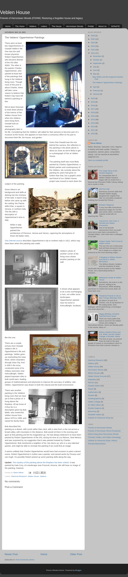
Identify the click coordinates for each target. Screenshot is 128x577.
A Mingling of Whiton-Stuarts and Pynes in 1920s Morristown (110, 259)
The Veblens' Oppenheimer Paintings (107, 83)
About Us (102, 26)
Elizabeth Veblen (94, 415)
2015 (93, 116)
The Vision (20, 26)
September (97, 63)
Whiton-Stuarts (94, 373)
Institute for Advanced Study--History (102, 440)
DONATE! (115, 26)
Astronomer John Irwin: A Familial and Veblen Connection (109, 223)
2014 (93, 120)
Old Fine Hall (104, 189)
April (95, 87)
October (96, 60)
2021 (93, 53)
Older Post (76, 554)
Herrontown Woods (74, 26)
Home (8, 26)
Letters (44, 26)
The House (56, 26)
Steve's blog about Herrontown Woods (103, 434)
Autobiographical (94, 399)
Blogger (78, 570)
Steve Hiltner (96, 143)
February (97, 91)
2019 (93, 102)
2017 (93, 109)
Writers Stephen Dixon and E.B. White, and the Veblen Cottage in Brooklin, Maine (109, 334)
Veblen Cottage (94, 402)
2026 (93, 36)
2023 (93, 46)
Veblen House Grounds (97, 376)
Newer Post (11, 554)
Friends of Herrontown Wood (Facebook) (104, 431)
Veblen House (15, 12)
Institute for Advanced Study (99, 418)
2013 (93, 123)
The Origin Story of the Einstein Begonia (108, 172)
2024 (93, 43)
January (96, 94)
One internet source (13, 241)
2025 (93, 39)
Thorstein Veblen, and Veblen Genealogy (104, 437)
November (97, 56)
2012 (93, 126)
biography (92, 379)
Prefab (91, 26)
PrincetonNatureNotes (97, 444)
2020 (93, 98)
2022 (93, 50)
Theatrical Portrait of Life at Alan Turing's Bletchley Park (110, 297)
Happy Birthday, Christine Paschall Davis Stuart (109, 315)
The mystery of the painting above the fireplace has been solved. (41, 462)
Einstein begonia (94, 408)
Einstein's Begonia (106, 205)
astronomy (92, 411)
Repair (90, 389)
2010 (93, 134)
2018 (93, 105)
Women (91, 383)
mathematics (93, 392)
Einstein (91, 395)
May (95, 74)
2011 (93, 130)
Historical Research (19, 476)
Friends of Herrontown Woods (100, 428)
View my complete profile (98, 160)
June (95, 70)
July (95, 67)
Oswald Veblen (94, 386)
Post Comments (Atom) (25, 560)
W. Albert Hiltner (94, 405)
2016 (93, 112)
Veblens (32, 26)
